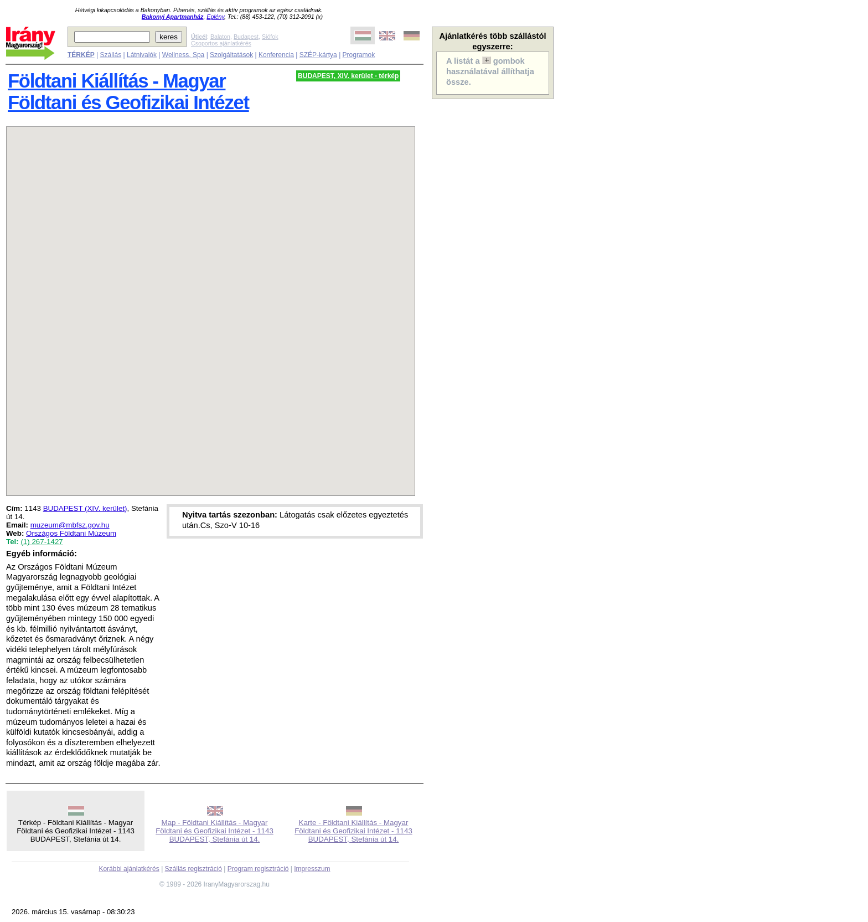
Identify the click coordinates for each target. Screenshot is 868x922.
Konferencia (276, 55)
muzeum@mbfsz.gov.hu (70, 525)
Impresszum (312, 869)
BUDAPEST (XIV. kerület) (85, 508)
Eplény (215, 16)
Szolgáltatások (231, 55)
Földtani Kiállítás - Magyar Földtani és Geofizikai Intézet (128, 91)
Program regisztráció (258, 869)
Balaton (220, 36)
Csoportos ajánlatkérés (221, 43)
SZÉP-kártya (318, 55)
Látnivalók (142, 55)
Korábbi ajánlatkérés (129, 869)
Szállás (110, 55)
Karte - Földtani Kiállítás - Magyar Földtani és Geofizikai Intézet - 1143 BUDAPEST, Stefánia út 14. (353, 830)
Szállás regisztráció (193, 869)
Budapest (246, 36)
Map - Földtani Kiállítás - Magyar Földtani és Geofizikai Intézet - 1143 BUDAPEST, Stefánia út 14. (214, 830)
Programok (359, 55)
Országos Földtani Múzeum (71, 533)
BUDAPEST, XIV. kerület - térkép (348, 76)
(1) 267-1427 (41, 541)
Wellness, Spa (183, 55)
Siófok (270, 36)
